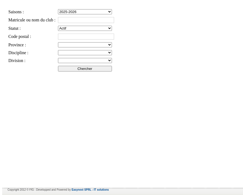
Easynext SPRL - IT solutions (90, 189)
